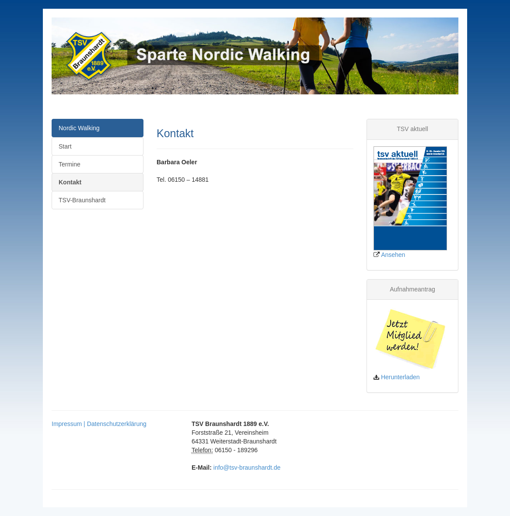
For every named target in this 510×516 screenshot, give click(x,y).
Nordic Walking (79, 128)
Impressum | (69, 423)
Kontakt (70, 182)
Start (65, 146)
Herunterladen (400, 377)
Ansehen (393, 254)
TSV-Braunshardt (82, 200)
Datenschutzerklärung (117, 423)
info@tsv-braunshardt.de (247, 467)
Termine (69, 164)
